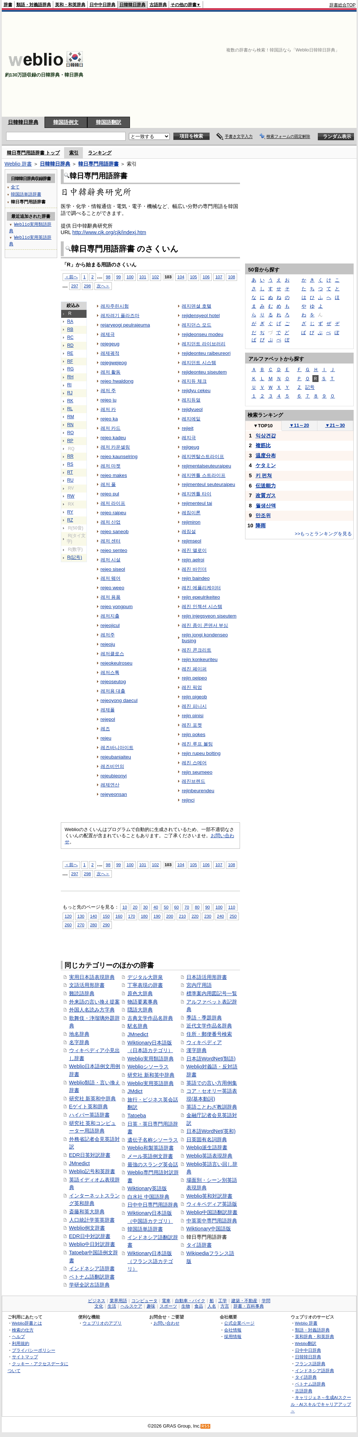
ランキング (99, 152)
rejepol (108, 719)
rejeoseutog (113, 681)
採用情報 (232, 1336)
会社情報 (232, 1330)
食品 (198, 1306)
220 (194, 916)
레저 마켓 (111, 466)
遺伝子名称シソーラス (152, 1140)
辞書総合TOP (342, 5)
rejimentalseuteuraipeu (206, 466)
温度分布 (266, 455)
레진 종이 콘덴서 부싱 (205, 625)
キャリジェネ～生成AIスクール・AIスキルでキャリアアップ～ (321, 1404)
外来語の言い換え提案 (94, 1002)
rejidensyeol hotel (201, 315)
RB (70, 329)
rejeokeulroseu (116, 663)
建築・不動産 (244, 1301)
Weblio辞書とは (27, 1323)
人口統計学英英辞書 (92, 1220)
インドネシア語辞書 (92, 1268)
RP (70, 440)
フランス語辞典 (310, 1363)
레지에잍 (191, 418)
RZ (70, 520)
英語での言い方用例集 (211, 1083)
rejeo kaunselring (119, 456)
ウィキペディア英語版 (211, 1204)
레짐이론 (191, 512)
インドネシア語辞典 (314, 1370)
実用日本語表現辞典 (92, 977)
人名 (211, 1306)
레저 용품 (111, 597)
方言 (224, 1306)
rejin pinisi (192, 715)
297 (74, 285)
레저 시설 (111, 559)
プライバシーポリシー (33, 1350)
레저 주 (108, 390)
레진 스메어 (194, 762)
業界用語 (118, 1301)
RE (70, 353)
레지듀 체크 (194, 381)
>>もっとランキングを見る (323, 533)
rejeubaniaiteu (116, 757)
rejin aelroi (193, 559)
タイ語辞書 (199, 1245)
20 (135, 907)
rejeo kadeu (113, 437)
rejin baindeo (196, 578)
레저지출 (110, 616)
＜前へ (71, 276)
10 (124, 907)
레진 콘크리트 (196, 650)
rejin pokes (193, 734)
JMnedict (79, 1163)
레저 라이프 (113, 503)
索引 (74, 152)
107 (218, 276)
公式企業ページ (239, 1323)
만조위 (263, 515)
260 (68, 924)
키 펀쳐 (264, 475)
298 (87, 285)
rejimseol (191, 541)
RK (70, 400)
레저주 (108, 634)
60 (176, 907)
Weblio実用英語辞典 (150, 1083)
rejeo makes (114, 475)
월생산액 (266, 505)
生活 (112, 1306)
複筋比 (263, 445)
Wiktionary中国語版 (208, 1229)
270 (80, 924)
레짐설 (189, 531)
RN (70, 424)
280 (93, 924)
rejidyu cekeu (196, 390)
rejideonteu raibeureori (206, 353)
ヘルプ (18, 1336)
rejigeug (190, 447)
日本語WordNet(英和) (211, 1131)
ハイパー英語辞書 (89, 1115)
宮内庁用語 (199, 985)
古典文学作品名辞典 (150, 1018)
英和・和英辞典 (70, 5)
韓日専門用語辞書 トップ (33, 152)
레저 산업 (111, 522)
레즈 (105, 728)
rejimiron (191, 522)
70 (187, 907)
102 (155, 276)
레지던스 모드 (196, 325)
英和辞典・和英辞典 (314, 1336)
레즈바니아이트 (117, 747)
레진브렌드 (193, 781)
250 (232, 916)
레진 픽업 (192, 687)
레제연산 (110, 785)
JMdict (135, 1091)
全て (15, 187)
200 (169, 916)
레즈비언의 (112, 766)
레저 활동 (111, 372)
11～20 (299, 425)
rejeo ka (109, 418)
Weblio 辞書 (18, 164)
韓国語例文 (66, 122)
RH (70, 376)
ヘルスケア (131, 1306)
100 (129, 276)
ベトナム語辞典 (310, 1384)
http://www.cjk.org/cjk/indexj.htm (109, 232)
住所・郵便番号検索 (209, 1034)
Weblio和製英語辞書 (150, 1148)
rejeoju (108, 644)
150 (106, 916)
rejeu (106, 738)
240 (220, 916)
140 (93, 916)
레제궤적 (110, 353)
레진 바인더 (194, 569)
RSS (205, 1426)
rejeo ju (109, 400)
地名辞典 (79, 1034)
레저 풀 (108, 484)
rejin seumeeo (197, 772)
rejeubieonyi (114, 775)
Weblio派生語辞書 (207, 1147)
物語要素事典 (142, 1002)
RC (70, 337)
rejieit (187, 428)
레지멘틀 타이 (196, 494)
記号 (310, 387)
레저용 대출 (113, 691)
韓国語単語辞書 (145, 1229)
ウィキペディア (204, 1042)
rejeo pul (110, 494)
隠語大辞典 (140, 1010)
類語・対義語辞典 (33, 5)
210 (182, 916)
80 (197, 907)
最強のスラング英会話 (152, 1164)
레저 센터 (111, 541)
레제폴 (108, 710)
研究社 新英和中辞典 (92, 1098)
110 (231, 907)
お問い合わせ (166, 1323)
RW (71, 496)
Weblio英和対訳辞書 (209, 1196)
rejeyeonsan (114, 794)
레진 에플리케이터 (201, 587)
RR (70, 456)
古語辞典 (158, 5)
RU (70, 480)
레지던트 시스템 (199, 362)
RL (70, 408)
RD (70, 345)
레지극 (189, 437)
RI (69, 384)
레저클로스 (112, 653)
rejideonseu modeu (202, 334)
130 (80, 916)
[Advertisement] (275, 64)
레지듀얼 (191, 400)
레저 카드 (111, 428)
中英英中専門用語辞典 (211, 1221)
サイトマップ (25, 1356)
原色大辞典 (140, 993)
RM (70, 416)
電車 (166, 1301)
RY (70, 512)
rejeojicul (110, 625)
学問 (266, 1301)
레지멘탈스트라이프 (203, 456)
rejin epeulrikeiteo (201, 597)
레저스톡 (110, 672)
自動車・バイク (190, 1301)
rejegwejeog (114, 362)
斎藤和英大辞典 (87, 1211)
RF (70, 361)
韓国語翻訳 (108, 122)
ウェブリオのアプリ (102, 1323)
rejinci (188, 800)
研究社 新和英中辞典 (150, 1075)
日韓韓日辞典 (132, 5)
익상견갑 (266, 436)
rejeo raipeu (113, 512)
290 (106, 924)
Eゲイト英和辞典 (88, 1106)
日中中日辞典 (102, 5)
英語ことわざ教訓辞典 (211, 1107)
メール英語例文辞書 (150, 1156)
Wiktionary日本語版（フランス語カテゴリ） (150, 1261)
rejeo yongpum (117, 606)
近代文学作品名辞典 (209, 1026)
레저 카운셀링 (115, 447)
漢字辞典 (196, 1050)
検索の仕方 (23, 1330)
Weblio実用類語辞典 (150, 1059)
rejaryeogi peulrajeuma (125, 325)
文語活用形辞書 (87, 985)
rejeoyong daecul (119, 700)
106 (206, 276)
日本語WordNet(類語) (211, 1059)
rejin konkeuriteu (200, 659)
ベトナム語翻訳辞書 (92, 1277)
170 (131, 916)
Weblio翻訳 (305, 1343)
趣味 (151, 1306)
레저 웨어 (111, 578)
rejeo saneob (115, 531)
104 (180, 276)
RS (70, 464)
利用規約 (20, 1343)
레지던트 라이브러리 (204, 343)
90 (207, 907)
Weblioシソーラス (148, 1067)
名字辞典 (79, 1042)
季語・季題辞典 (204, 1018)
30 (145, 907)
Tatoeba (136, 1115)
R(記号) (74, 557)
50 (166, 907)
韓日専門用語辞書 (98, 164)
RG (70, 368)
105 (193, 276)
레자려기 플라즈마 (120, 315)
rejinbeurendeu (198, 790)
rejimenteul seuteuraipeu (208, 484)
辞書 (8, 5)
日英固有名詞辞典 (206, 1139)
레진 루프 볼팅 (197, 744)
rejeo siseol (113, 569)
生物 (185, 1306)
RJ (70, 392)
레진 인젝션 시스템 (202, 606)
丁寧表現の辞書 (145, 985)
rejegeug (110, 343)
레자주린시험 (115, 306)
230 (207, 916)
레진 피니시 (194, 706)
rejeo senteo (114, 550)
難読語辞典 (81, 993)
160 (118, 916)
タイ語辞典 (306, 1377)
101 (142, 276)
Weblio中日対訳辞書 (92, 1244)
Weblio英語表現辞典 (209, 1156)
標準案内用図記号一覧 (211, 993)
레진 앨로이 (194, 550)
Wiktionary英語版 (147, 1188)
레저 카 (108, 409)
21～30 (335, 425)
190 (156, 916)
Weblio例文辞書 (87, 1228)
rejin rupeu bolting (201, 753)
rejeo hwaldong (117, 381)
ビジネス (96, 1301)
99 (118, 276)
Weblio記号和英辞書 (92, 1171)
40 (155, 907)
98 (108, 276)
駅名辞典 (137, 1026)
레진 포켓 (192, 725)
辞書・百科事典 (248, 1306)
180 (144, 916)
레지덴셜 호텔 (196, 306)
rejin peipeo (194, 678)
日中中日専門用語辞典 (152, 1205)
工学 (222, 1301)
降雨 (261, 525)
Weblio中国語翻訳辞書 (212, 1212)
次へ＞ (103, 285)
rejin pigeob (194, 696)
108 (231, 276)
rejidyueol (192, 409)
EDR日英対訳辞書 (89, 1155)
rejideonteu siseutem (204, 372)
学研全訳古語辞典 (89, 1285)
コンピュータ (144, 1301)
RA (70, 321)
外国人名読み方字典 (92, 1010)
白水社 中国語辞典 (148, 1197)
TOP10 (263, 425)
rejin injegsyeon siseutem (209, 616)
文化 (98, 1306)
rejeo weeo (113, 587)
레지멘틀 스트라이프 (204, 475)
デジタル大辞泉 (145, 977)
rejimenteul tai (197, 503)
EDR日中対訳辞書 (89, 1236)
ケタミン (266, 465)
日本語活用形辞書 (206, 977)
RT (70, 472)
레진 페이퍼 (194, 669)
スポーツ (168, 1306)
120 (68, 916)
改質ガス (266, 495)
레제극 (108, 334)
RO (70, 432)
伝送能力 (266, 486)
